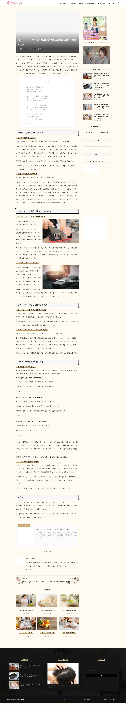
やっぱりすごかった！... (69, 612)
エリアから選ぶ (101, 3)
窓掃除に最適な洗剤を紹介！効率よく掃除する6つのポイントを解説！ (101, 107)
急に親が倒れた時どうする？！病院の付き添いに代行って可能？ (101, 96)
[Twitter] (113, 3)
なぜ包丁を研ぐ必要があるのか (36, 87)
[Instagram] (115, 3)
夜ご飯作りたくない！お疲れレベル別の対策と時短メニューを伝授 (101, 117)
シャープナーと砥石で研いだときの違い (39, 97)
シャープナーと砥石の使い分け (36, 115)
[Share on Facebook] (44, 553)
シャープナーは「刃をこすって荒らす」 (39, 99)
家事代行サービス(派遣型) (69, 3)
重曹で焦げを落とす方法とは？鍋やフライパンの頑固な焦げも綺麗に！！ (101, 86)
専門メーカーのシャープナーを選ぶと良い (39, 111)
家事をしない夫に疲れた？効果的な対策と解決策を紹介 (101, 75)
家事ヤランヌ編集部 (25, 49)
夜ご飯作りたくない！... (26, 612)
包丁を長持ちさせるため (35, 90)
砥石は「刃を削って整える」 (36, 101)
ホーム (59, 3)
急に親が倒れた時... (96, 54)
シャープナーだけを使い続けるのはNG (39, 109)
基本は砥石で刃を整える (35, 118)
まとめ (29, 125)
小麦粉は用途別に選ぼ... (69, 635)
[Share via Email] (50, 553)
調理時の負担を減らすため (36, 92)
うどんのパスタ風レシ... (48, 612)
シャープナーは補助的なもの (36, 120)
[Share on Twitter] (46, 553)
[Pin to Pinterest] (48, 553)
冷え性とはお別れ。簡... (48, 635)
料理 (19, 34)
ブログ (109, 3)
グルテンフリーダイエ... (26, 635)
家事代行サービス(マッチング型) (86, 3)
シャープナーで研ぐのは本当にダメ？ (38, 106)
